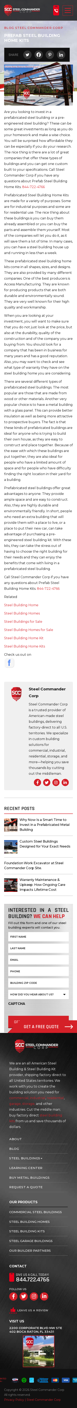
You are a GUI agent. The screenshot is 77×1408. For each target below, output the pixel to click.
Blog (14, 1149)
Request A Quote (26, 1187)
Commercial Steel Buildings (35, 1212)
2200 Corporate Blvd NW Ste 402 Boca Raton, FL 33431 (35, 1330)
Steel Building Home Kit (24, 638)
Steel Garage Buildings (31, 1241)
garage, (15, 1104)
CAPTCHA (16, 1004)
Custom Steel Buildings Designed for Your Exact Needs (45, 843)
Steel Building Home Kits (24, 646)
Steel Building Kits (27, 1231)
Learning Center (26, 1168)
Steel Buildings (24, 1158)
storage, (28, 1104)
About (15, 1139)
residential (55, 1098)
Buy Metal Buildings (29, 1178)
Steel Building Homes (22, 613)
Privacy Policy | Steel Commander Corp (32, 1400)
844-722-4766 (33, 187)
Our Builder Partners (30, 1251)
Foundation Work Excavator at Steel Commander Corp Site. (33, 865)
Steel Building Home (21, 605)
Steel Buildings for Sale (23, 622)
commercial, (19, 1098)
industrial (37, 1098)
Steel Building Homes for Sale (28, 630)
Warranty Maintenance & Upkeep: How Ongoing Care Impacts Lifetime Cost (42, 885)
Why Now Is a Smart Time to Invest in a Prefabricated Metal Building (45, 825)
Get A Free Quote (48, 1027)
